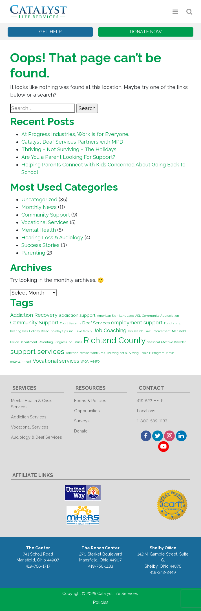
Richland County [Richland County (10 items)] (114, 340)
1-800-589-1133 (152, 420)
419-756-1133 (100, 566)
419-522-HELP (150, 400)
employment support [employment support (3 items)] (137, 322)
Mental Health (38, 230)
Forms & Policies (90, 400)
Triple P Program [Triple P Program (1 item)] (152, 352)
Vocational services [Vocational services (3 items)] (56, 361)
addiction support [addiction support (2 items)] (77, 315)
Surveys (82, 420)
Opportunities (87, 410)
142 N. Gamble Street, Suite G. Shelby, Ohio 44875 (163, 560)
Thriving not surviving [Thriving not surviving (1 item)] (122, 352)
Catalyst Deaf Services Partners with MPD (72, 142)
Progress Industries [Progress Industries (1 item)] (68, 342)
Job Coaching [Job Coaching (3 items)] (110, 330)
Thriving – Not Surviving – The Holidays (68, 149)
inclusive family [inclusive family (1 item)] (80, 331)
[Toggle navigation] (175, 12)
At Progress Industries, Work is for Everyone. (75, 134)
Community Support (45, 215)
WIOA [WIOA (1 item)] (85, 361)
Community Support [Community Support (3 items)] (34, 322)
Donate (81, 431)
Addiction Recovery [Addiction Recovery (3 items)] (34, 315)
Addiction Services (29, 416)
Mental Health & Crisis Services (31, 403)
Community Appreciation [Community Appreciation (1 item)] (160, 315)
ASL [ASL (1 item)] (138, 315)
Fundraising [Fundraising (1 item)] (173, 323)
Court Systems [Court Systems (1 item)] (70, 323)
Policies (101, 602)
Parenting (33, 253)
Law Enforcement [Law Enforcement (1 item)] (158, 331)
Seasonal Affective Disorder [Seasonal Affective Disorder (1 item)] (166, 342)
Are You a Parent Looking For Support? (68, 157)
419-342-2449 (163, 572)
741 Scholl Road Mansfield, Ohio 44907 (38, 557)
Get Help (50, 31)
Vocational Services (45, 222)
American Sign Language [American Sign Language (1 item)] (115, 315)
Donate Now (146, 31)
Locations (146, 410)
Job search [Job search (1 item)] (135, 331)
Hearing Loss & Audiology (52, 237)
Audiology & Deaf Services (36, 437)
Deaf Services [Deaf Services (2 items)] (96, 322)
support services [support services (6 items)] (37, 351)
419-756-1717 (38, 566)
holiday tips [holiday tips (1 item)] (59, 331)
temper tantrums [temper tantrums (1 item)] (92, 352)
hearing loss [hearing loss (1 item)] (19, 331)
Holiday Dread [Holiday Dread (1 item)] (39, 331)
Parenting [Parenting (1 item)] (46, 342)
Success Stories (40, 245)
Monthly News (39, 207)
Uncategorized (39, 199)
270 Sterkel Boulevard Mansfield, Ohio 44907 (100, 557)
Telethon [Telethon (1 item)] (72, 352)
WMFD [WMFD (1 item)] (95, 361)
